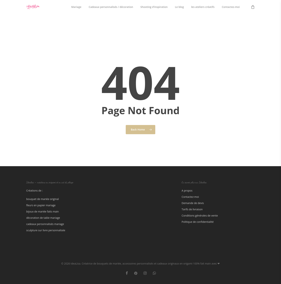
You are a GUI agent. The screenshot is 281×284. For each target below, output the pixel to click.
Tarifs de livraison (192, 209)
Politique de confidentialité (198, 222)
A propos (187, 190)
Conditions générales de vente (200, 215)
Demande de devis (193, 203)
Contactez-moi (190, 197)
